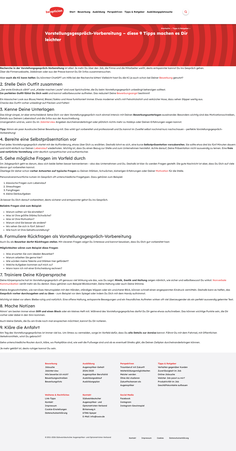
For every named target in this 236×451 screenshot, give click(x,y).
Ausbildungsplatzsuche (159, 11)
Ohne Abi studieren (130, 378)
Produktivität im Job (168, 381)
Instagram (125, 402)
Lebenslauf (40, 148)
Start (72, 11)
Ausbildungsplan (91, 381)
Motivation (162, 170)
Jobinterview (47, 121)
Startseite (165, 28)
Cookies (160, 438)
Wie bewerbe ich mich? (56, 374)
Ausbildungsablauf (92, 378)
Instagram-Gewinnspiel (132, 405)
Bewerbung (84, 11)
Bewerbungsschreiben (56, 378)
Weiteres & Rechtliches (57, 394)
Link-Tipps (50, 398)
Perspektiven (114, 11)
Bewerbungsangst (127, 93)
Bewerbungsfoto (53, 381)
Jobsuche (50, 367)
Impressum (51, 405)
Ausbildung (99, 11)
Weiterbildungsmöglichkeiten (135, 370)
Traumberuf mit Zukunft (132, 367)
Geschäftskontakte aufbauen (173, 385)
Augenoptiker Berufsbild (95, 374)
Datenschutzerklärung (56, 413)
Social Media (127, 394)
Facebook (125, 398)
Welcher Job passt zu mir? (171, 378)
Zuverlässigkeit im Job (169, 370)
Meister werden (128, 374)
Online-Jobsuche (166, 374)
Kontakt (49, 402)
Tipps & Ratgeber (134, 11)
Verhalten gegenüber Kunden (173, 367)
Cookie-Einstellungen (56, 409)
